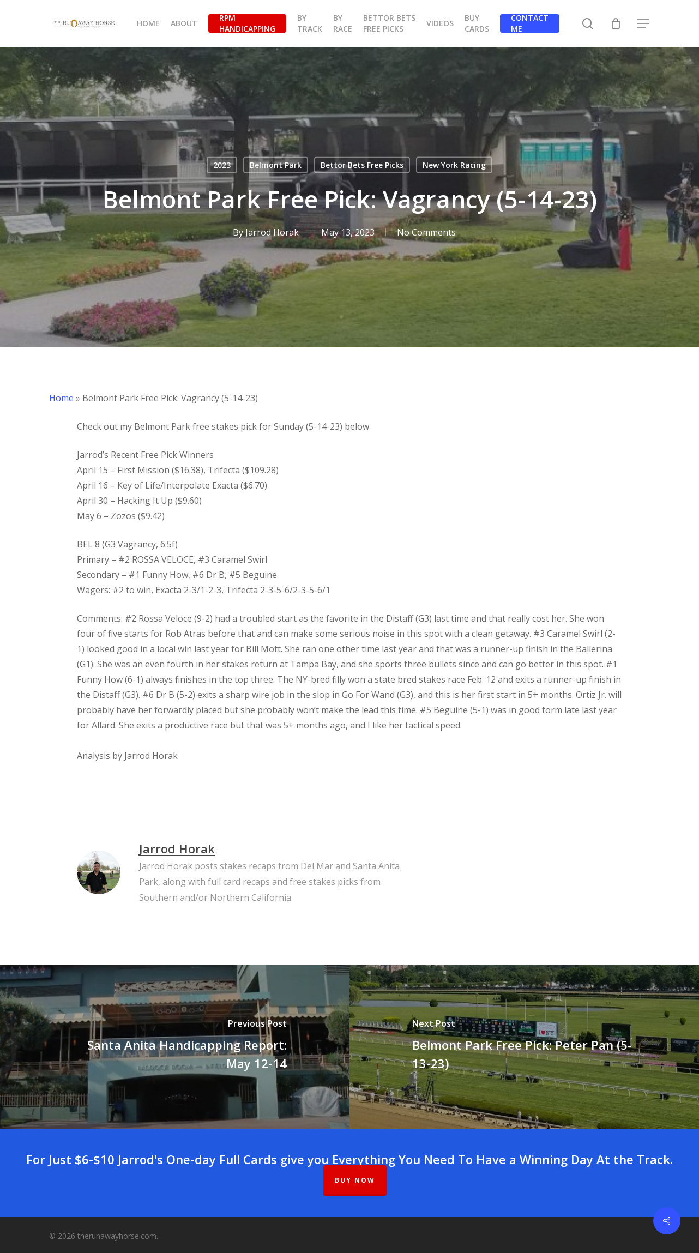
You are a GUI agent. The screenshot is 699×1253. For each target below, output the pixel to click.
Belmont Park (276, 165)
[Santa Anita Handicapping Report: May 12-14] (175, 1047)
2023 (222, 165)
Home (61, 398)
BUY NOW (355, 1180)
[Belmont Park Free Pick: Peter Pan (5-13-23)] (524, 1047)
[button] (643, 23)
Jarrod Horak (272, 232)
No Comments (426, 232)
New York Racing (454, 165)
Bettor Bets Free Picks (362, 165)
